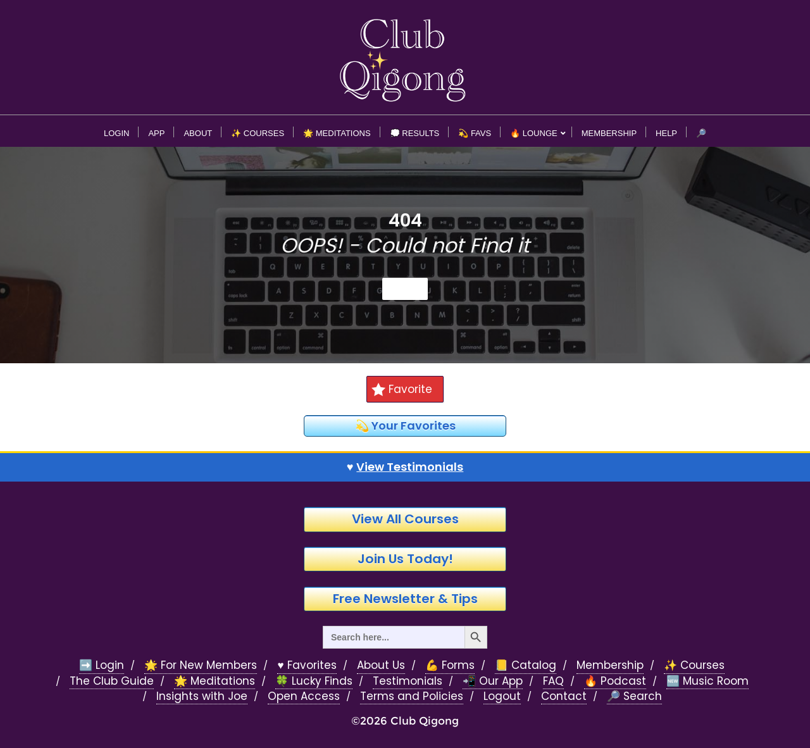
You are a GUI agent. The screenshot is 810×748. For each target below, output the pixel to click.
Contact (564, 696)
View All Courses (405, 519)
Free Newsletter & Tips (405, 599)
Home (405, 288)
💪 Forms (450, 665)
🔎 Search (634, 696)
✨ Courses (694, 665)
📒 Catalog (525, 665)
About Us (381, 665)
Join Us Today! (405, 559)
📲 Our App (493, 681)
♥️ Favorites (306, 665)
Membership (610, 665)
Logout (502, 696)
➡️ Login (101, 665)
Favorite (401, 389)
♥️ (405, 467)
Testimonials (407, 681)
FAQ (553, 681)
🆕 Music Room (707, 681)
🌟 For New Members (200, 665)
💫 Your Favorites (405, 425)
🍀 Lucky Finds (313, 681)
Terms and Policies (411, 696)
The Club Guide (112, 681)
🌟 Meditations (214, 681)
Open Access (304, 696)
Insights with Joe (201, 696)
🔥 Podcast (615, 681)
